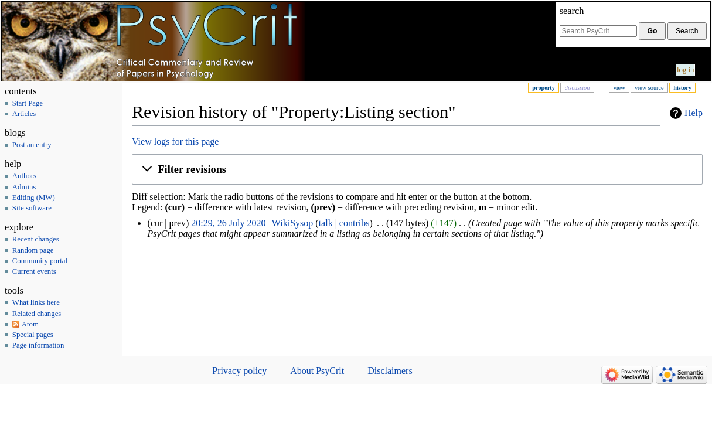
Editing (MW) (33, 197)
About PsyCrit (317, 371)
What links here (36, 302)
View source (649, 87)
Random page (33, 250)
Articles (24, 114)
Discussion (577, 87)
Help (693, 113)
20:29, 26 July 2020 (228, 223)
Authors (24, 176)
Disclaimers (389, 371)
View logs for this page (175, 142)
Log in (685, 70)
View (619, 87)
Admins (24, 187)
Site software (32, 208)
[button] (417, 169)
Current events (34, 271)
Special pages (32, 335)
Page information (38, 345)
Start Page (27, 103)
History (682, 87)
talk (326, 223)
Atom (30, 324)
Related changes (37, 313)
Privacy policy (239, 371)
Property (543, 87)
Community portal (39, 261)
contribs (354, 223)
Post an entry (32, 145)
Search (572, 10)
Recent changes (35, 239)
